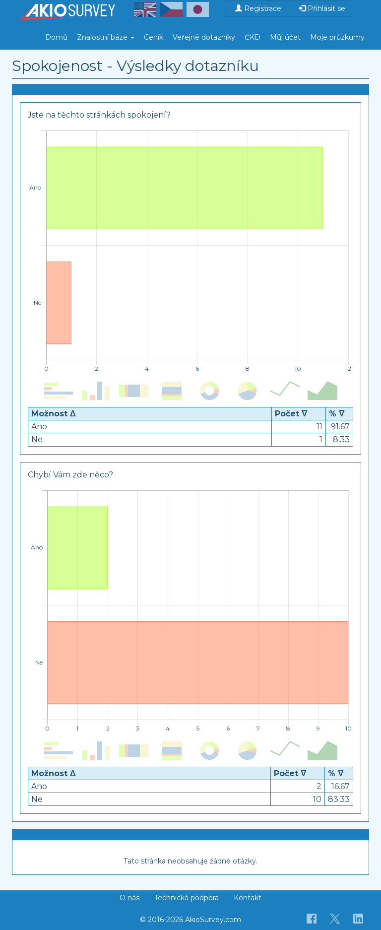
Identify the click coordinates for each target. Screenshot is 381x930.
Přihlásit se (322, 8)
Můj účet (285, 37)
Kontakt (247, 897)
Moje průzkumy (337, 37)
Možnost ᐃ (53, 413)
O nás (129, 897)
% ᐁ (336, 413)
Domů (56, 37)
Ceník (153, 37)
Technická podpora (186, 897)
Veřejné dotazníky (204, 37)
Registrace (258, 8)
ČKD (252, 37)
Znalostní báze (105, 37)
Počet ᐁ (291, 413)
